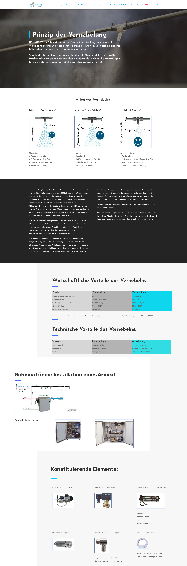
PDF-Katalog (124, 5)
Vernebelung (59, 5)
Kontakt (140, 5)
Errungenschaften (97, 5)
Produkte (113, 5)
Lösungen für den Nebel (76, 5)
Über (133, 5)
